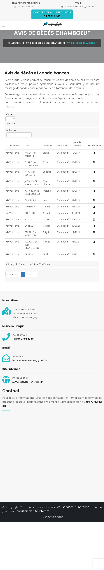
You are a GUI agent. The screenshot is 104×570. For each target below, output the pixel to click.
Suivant (31, 274)
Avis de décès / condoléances (43, 43)
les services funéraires (73, 507)
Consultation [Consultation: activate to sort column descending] (13, 145)
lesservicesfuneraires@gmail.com (30, 360)
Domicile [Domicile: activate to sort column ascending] (62, 145)
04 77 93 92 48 (25, 338)
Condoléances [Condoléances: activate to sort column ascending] (94, 145)
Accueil (14, 43)
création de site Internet (33, 511)
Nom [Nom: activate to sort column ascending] (28, 145)
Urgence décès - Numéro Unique (52, 14)
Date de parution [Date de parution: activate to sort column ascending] (77, 144)
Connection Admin (53, 516)
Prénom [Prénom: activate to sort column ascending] (48, 145)
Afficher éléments (10, 119)
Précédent (13, 274)
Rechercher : (18, 133)
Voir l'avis (12, 152)
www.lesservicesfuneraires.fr (27, 381)
